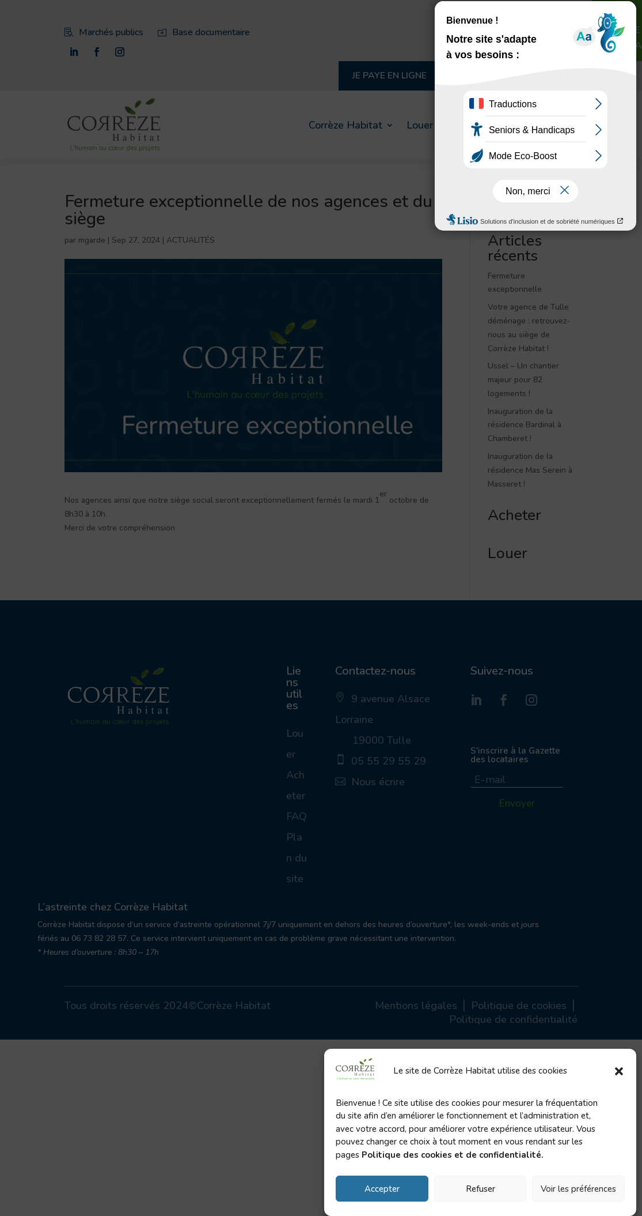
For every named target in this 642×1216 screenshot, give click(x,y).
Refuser (480, 1189)
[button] (619, 1071)
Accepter (382, 1189)
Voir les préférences (578, 1189)
